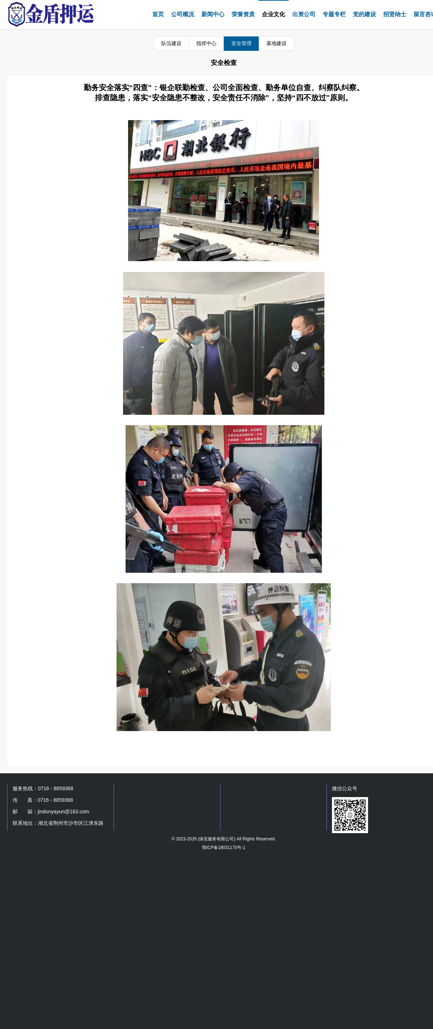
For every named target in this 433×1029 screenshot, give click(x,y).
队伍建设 (171, 43)
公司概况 (182, 14)
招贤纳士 (394, 14)
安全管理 (241, 43)
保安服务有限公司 (216, 838)
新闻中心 (212, 14)
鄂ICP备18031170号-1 (223, 847)
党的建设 (364, 14)
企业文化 (273, 14)
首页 (158, 14)
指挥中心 (206, 43)
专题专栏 (334, 14)
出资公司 (303, 14)
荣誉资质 (243, 14)
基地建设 (276, 43)
